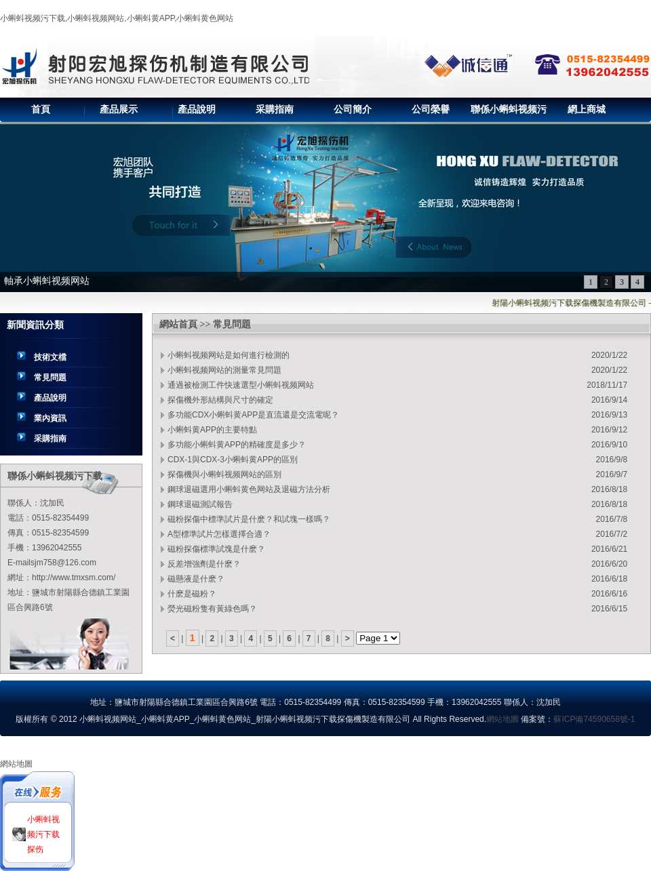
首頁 (40, 109)
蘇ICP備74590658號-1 (594, 719)
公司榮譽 (431, 109)
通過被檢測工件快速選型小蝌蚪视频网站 (240, 385)
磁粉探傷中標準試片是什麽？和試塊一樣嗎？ (248, 519)
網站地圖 (502, 719)
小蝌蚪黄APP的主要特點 (212, 429)
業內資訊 (50, 418)
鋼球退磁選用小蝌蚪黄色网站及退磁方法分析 (248, 489)
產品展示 (119, 109)
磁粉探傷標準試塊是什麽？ (216, 549)
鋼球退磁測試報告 (200, 504)
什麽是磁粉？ (191, 594)
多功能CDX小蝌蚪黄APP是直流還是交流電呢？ (253, 415)
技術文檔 (50, 357)
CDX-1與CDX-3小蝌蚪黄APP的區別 (232, 459)
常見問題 (50, 377)
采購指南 (275, 109)
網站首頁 (178, 324)
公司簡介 (353, 109)
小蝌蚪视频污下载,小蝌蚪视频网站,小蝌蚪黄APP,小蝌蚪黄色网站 (116, 18)
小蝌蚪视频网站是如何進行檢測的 (228, 355)
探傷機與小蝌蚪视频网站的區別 (224, 474)
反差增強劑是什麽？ (204, 564)
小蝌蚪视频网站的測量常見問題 (224, 370)
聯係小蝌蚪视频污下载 (509, 113)
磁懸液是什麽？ (195, 579)
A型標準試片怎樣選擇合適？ (219, 534)
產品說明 (197, 109)
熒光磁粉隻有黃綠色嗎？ (212, 608)
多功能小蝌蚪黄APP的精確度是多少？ (236, 444)
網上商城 (587, 109)
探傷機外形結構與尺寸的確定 (220, 400)
